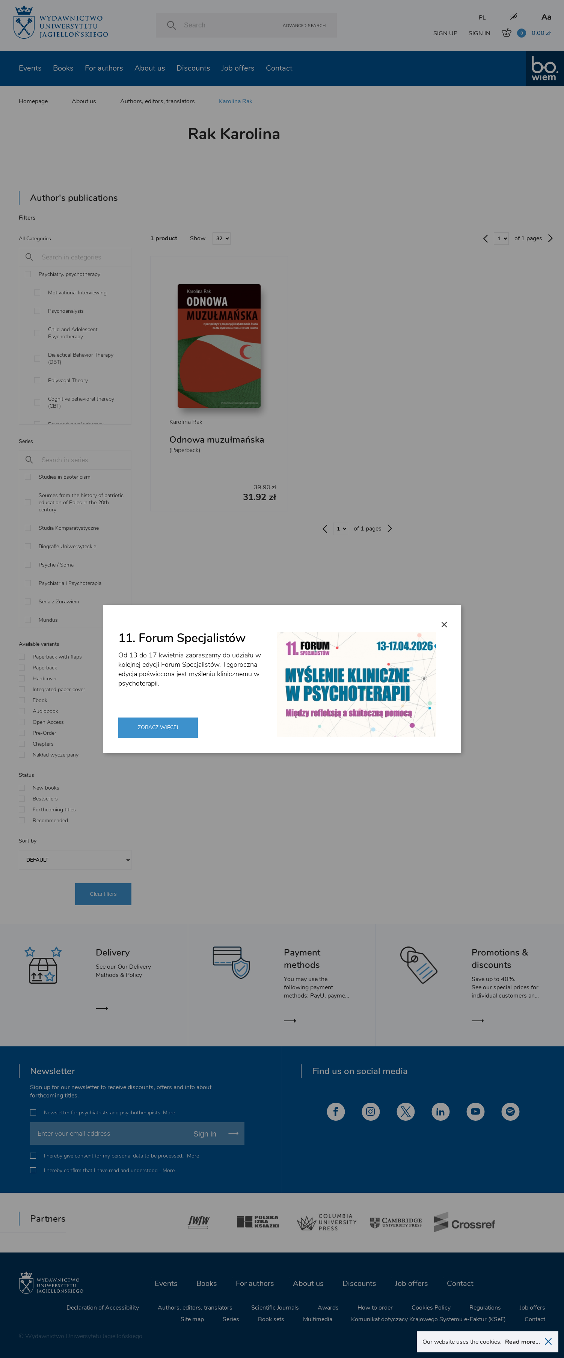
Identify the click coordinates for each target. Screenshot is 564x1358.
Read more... (522, 1342)
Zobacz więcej (158, 727)
